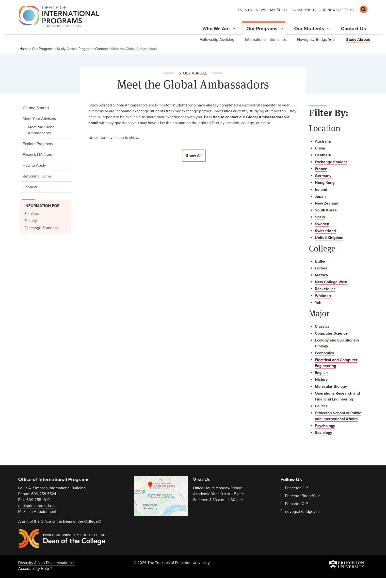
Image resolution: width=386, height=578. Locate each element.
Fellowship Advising (217, 39)
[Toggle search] (363, 9)
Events (245, 10)
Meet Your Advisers (46, 118)
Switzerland (325, 230)
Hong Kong (325, 182)
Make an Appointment (37, 511)
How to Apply (34, 165)
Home (24, 49)
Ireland (321, 189)
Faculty (30, 220)
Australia (323, 141)
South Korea (326, 210)
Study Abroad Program (74, 49)
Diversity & (46, 562)
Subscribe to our (323, 10)
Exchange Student (331, 162)
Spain (320, 217)
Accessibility (35, 568)
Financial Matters (37, 154)
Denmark (323, 155)
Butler (320, 261)
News (261, 10)
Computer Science (331, 333)
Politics (321, 406)
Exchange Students (41, 227)
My (279, 10)
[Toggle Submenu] (233, 28)
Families (31, 213)
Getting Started (36, 107)
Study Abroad (358, 39)
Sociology (323, 432)
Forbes (321, 268)
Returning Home (37, 176)
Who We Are (216, 29)
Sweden (322, 224)
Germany (323, 175)
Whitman (323, 295)
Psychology (325, 425)
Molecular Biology (331, 386)
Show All (194, 155)
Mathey (321, 275)
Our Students (309, 29)
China (320, 148)
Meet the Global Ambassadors (48, 130)
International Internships (266, 39)
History (321, 379)
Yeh (318, 302)
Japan (320, 196)
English (321, 372)
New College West (331, 282)
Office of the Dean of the (71, 521)
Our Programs (263, 28)
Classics (322, 326)
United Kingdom (329, 237)
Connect (101, 49)
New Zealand (326, 203)
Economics (324, 353)
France (321, 168)
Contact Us (353, 29)
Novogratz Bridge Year (316, 39)
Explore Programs (38, 143)
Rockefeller (325, 288)
